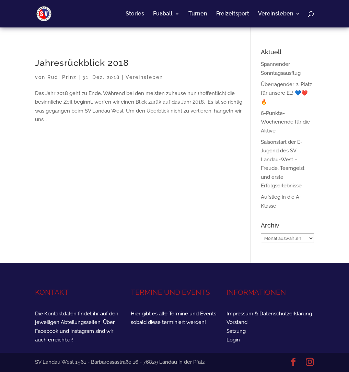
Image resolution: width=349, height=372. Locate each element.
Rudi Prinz (62, 77)
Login (233, 340)
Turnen (197, 14)
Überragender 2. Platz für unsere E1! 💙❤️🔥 (286, 93)
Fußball (163, 14)
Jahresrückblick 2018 (82, 63)
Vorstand (236, 322)
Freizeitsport (232, 14)
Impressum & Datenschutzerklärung (269, 314)
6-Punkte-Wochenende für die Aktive (285, 122)
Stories (135, 14)
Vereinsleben (275, 14)
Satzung (236, 331)
